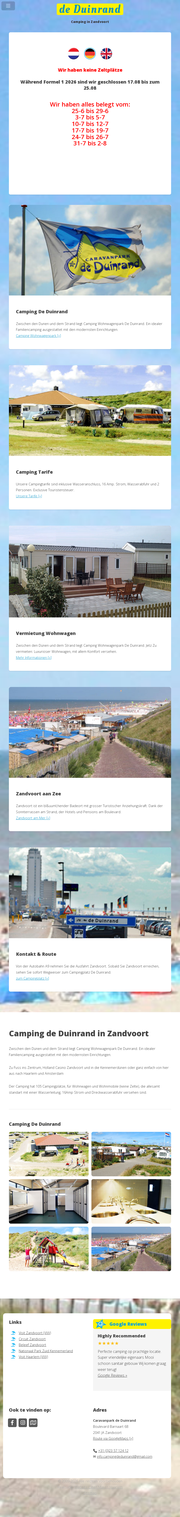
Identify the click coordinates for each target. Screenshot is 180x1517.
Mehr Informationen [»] (34, 657)
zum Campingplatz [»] (32, 978)
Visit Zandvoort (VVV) (35, 1332)
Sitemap (90, 1493)
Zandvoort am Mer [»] (33, 818)
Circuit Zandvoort (32, 1338)
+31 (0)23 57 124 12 (113, 1450)
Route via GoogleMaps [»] (113, 1438)
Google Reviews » (112, 1375)
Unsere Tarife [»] (29, 496)
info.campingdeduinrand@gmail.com (124, 1456)
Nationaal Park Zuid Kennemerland (46, 1350)
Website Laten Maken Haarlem (99, 1487)
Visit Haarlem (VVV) (33, 1356)
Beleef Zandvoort (32, 1344)
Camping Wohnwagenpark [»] (38, 335)
